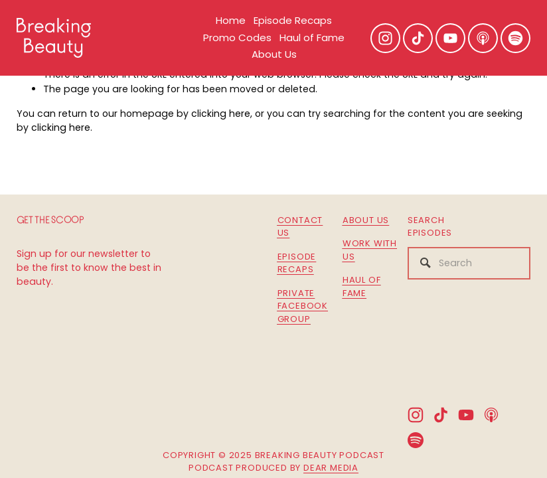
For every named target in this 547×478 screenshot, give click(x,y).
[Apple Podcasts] (483, 38)
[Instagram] (385, 38)
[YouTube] (450, 38)
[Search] (469, 263)
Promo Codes (237, 37)
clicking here (220, 113)
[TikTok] (418, 38)
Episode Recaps (293, 20)
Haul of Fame (312, 37)
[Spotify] (515, 38)
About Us (274, 54)
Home (231, 20)
